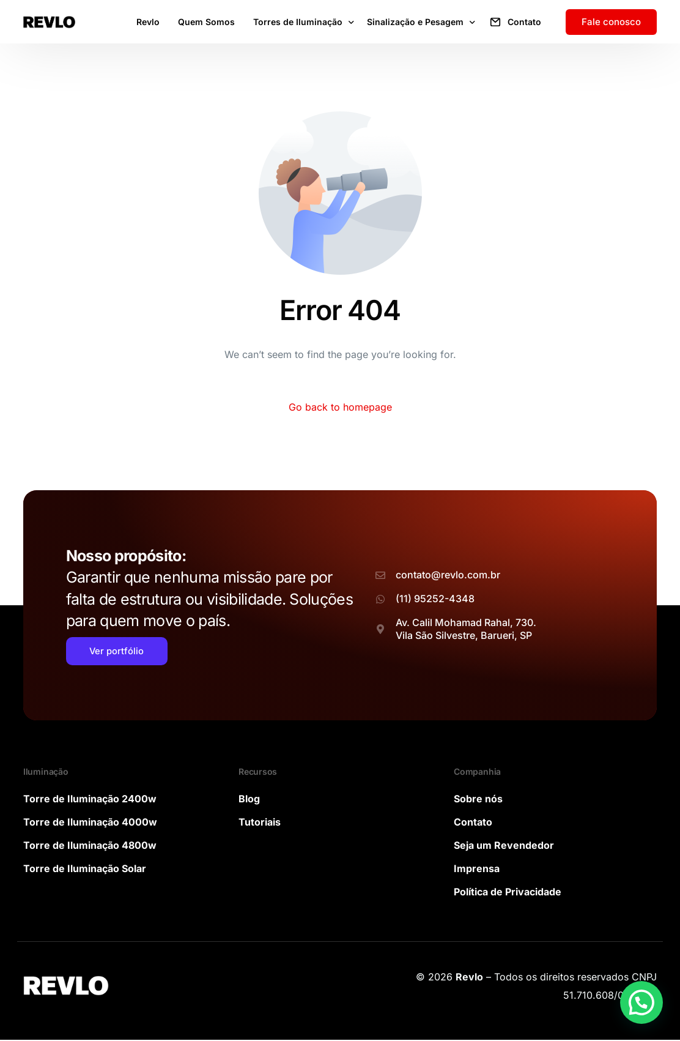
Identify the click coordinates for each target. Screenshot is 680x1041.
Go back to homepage (340, 407)
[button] (641, 1002)
